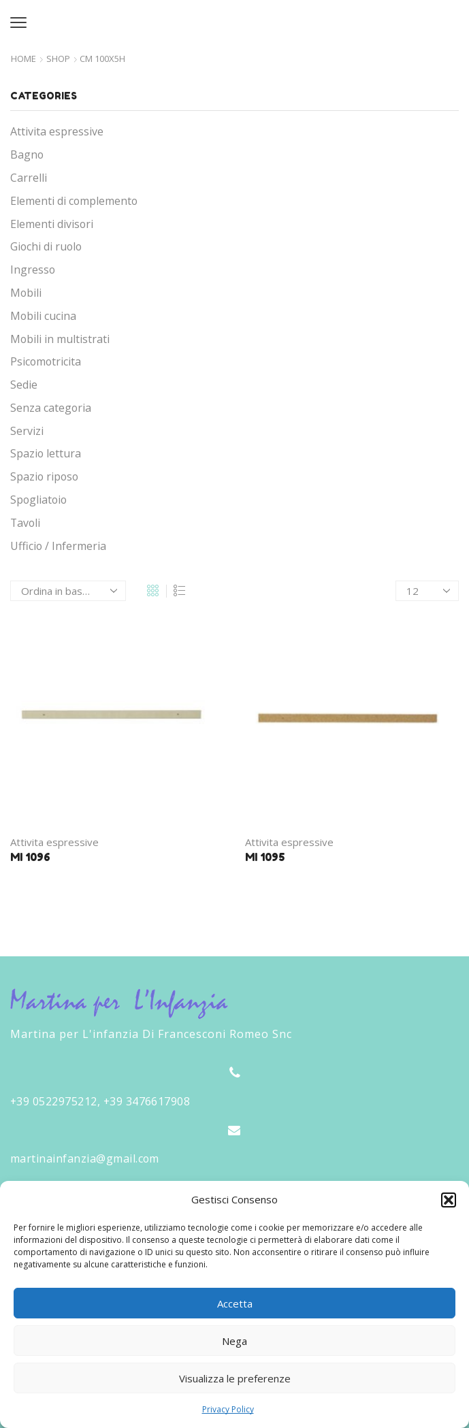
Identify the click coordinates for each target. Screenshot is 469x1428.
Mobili (26, 292)
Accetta (235, 1303)
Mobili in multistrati (60, 338)
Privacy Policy (228, 1409)
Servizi (27, 430)
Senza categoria (50, 407)
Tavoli (25, 522)
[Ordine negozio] (68, 591)
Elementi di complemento (74, 200)
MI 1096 (30, 857)
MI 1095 (265, 857)
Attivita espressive (54, 842)
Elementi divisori (51, 223)
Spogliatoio (38, 499)
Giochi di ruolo (46, 246)
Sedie (23, 384)
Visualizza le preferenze (235, 1378)
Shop (58, 58)
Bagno (27, 154)
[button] (448, 1200)
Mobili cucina (43, 315)
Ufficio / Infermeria (58, 545)
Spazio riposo (44, 476)
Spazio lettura (45, 453)
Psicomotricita (45, 361)
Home (23, 58)
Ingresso (32, 269)
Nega (234, 1341)
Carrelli (28, 177)
